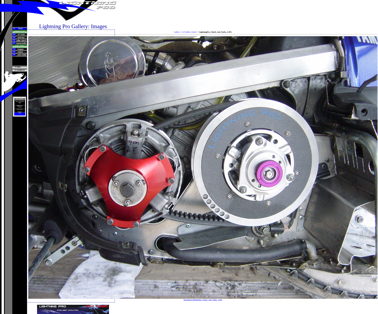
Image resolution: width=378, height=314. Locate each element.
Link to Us (20, 109)
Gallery (177, 32)
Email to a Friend (20, 106)
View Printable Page (19, 102)
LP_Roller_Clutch (189, 32)
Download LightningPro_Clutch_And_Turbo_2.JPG (203, 300)
